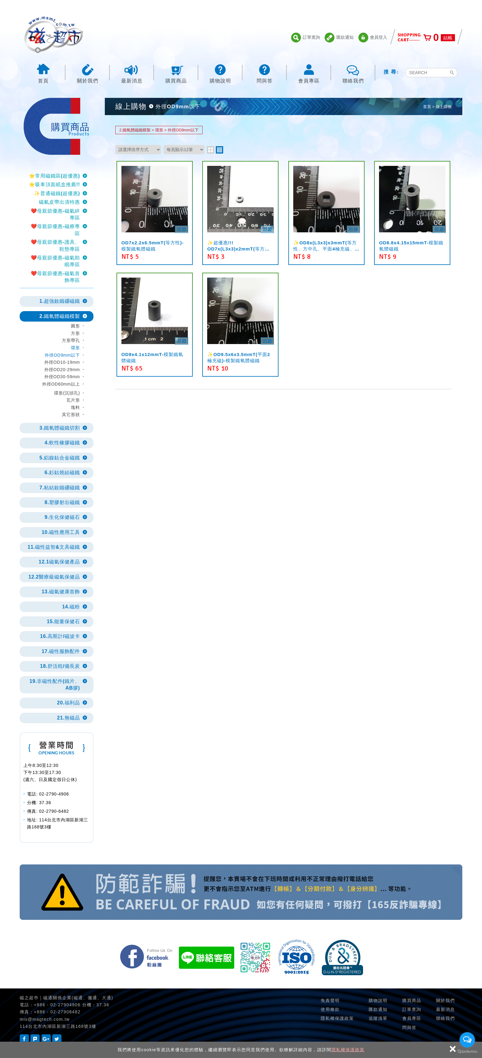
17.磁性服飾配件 (60, 651)
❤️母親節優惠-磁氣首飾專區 (55, 277)
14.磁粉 (71, 606)
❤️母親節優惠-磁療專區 (55, 230)
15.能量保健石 (63, 621)
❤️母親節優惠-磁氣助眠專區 (55, 261)
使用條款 (330, 1009)
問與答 (264, 73)
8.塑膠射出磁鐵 (62, 502)
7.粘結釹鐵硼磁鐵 (59, 487)
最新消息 (132, 73)
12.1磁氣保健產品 (59, 561)
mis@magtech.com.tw (45, 1019)
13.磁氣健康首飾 (60, 591)
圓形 (75, 325)
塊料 (75, 407)
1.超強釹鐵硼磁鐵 (59, 301)
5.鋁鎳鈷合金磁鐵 (59, 457)
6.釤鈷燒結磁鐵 (62, 472)
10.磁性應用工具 (60, 532)
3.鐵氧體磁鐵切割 (59, 428)
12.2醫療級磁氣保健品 (54, 576)
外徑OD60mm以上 (61, 384)
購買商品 (176, 73)
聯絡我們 (353, 73)
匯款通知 (339, 37)
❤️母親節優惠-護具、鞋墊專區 (55, 245)
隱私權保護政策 (348, 1049)
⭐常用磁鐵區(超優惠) (54, 175)
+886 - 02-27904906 (57, 1004)
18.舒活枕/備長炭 (60, 666)
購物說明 (220, 73)
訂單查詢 (305, 37)
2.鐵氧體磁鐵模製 (59, 316)
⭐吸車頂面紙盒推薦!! (54, 184)
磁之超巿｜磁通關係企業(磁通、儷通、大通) (66, 997)
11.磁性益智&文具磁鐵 (54, 547)
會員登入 (372, 37)
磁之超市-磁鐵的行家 (53, 34)
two (210, 150)
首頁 (43, 73)
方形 (75, 333)
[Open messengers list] (467, 1040)
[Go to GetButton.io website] (467, 1052)
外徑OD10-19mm (62, 362)
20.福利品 (68, 702)
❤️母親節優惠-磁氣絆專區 (55, 214)
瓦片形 (73, 400)
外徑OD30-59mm (62, 376)
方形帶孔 (71, 340)
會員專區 (309, 73)
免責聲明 (330, 1000)
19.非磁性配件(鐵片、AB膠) (55, 685)
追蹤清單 (378, 1018)
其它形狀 (71, 414)
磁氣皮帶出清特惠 (59, 202)
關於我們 (87, 73)
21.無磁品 (68, 717)
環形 (75, 347)
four (219, 150)
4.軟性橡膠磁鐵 (62, 442)
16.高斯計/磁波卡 (60, 636)
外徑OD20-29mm (62, 369)
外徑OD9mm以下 (62, 355)
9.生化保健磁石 (62, 517)
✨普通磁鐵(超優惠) (57, 193)
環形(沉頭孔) (67, 393)
